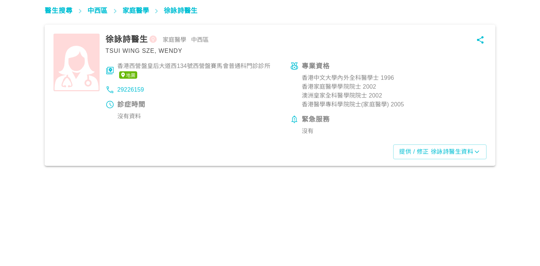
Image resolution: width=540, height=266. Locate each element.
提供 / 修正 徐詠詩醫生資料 (440, 152)
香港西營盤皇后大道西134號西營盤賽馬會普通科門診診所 (193, 71)
